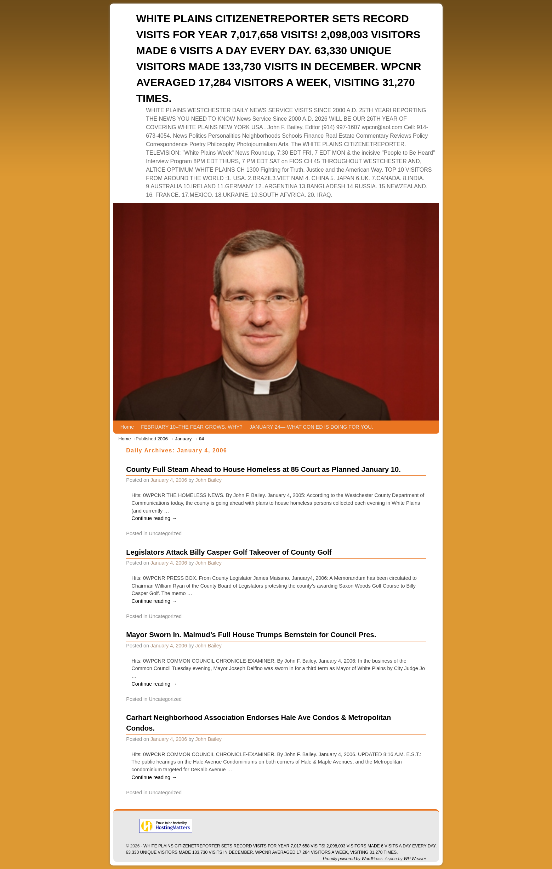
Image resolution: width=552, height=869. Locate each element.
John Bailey (208, 480)
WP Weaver (415, 858)
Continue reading (154, 518)
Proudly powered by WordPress (353, 858)
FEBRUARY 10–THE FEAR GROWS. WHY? (192, 427)
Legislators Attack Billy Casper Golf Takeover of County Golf (228, 552)
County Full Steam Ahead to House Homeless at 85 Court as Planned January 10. (263, 469)
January (183, 438)
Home (127, 427)
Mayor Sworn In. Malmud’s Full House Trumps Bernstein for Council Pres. (251, 635)
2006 (162, 438)
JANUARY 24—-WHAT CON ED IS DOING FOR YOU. (311, 427)
